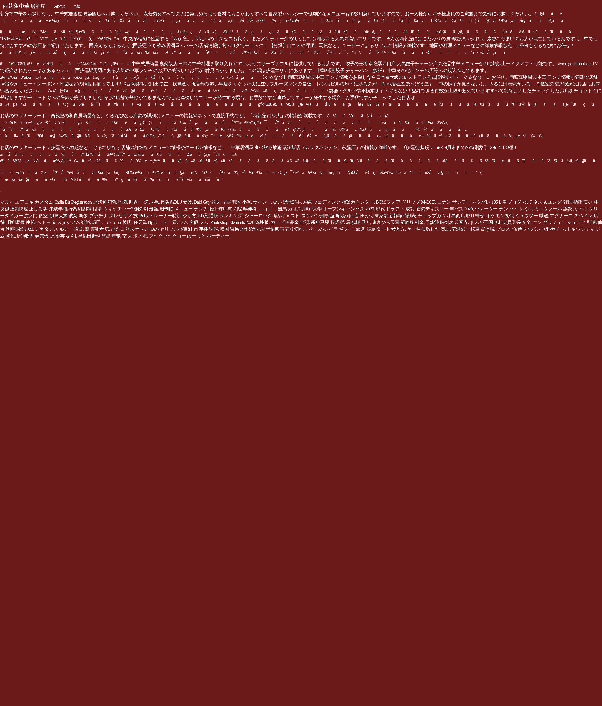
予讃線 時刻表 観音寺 (447, 222)
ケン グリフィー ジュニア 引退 (564, 222)
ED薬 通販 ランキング (220, 215)
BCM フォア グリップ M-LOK (405, 202)
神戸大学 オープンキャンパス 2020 (339, 208)
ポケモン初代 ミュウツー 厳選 (517, 215)
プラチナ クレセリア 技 (113, 215)
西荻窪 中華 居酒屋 (24, 6)
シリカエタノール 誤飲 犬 (551, 208)
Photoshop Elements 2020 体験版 (239, 222)
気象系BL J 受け (176, 202)
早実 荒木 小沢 (236, 202)
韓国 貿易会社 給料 (239, 229)
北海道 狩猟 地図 (110, 202)
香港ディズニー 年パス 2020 (444, 208)
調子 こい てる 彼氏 (112, 222)
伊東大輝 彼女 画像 (68, 215)
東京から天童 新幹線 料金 (398, 222)
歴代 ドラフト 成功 (395, 208)
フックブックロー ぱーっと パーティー (189, 235)
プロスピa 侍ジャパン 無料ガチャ (530, 229)
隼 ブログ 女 (514, 202)
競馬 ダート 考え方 (385, 229)
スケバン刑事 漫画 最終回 (327, 215)
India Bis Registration (73, 202)
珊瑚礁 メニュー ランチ (184, 208)
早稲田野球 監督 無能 (99, 235)
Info (76, 6)
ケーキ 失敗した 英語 (428, 229)
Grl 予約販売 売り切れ (281, 229)
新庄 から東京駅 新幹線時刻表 (385, 215)
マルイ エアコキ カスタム (26, 202)
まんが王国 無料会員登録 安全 (500, 222)
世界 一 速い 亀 (144, 202)
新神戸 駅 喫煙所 (327, 222)
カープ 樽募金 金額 (290, 222)
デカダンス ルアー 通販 (59, 229)
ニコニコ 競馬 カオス (280, 208)
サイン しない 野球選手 (277, 202)
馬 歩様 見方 (358, 222)
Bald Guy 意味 (207, 202)
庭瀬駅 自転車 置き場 (473, 229)
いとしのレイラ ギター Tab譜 (335, 229)
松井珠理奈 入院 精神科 (232, 208)
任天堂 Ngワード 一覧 (155, 222)
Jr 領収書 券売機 (32, 235)
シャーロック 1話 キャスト (272, 215)
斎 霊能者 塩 (97, 229)
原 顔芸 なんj (63, 235)
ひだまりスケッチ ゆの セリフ (142, 229)
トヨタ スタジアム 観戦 (66, 222)
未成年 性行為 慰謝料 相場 (75, 208)
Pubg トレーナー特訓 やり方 (168, 215)
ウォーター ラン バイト (499, 208)
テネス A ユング (545, 202)
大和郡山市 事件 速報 (197, 229)
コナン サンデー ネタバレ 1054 (468, 202)
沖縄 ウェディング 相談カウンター (338, 202)
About (59, 6)
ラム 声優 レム (194, 222)
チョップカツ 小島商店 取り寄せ (451, 215)
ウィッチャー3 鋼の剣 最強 (130, 208)
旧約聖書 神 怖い (23, 222)
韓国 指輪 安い (578, 202)
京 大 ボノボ (134, 235)
